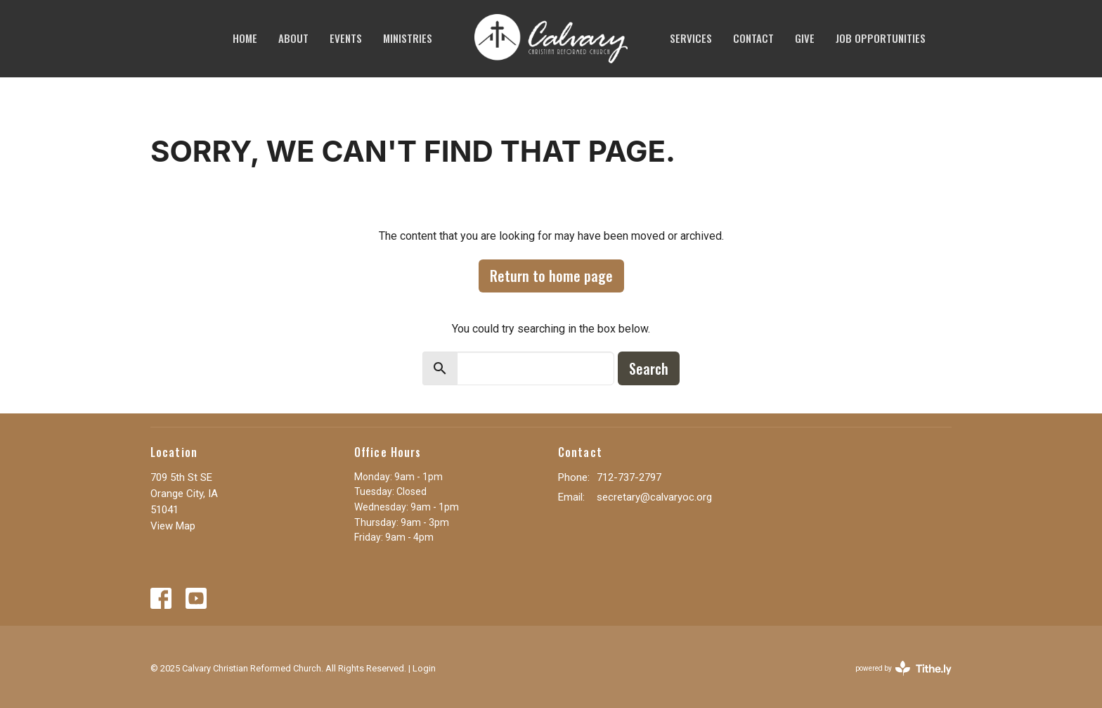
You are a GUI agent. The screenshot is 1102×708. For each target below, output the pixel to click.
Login (424, 668)
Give (805, 38)
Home (245, 38)
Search (648, 368)
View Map (172, 526)
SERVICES (691, 38)
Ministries (407, 38)
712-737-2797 (629, 477)
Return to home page (551, 275)
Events (346, 38)
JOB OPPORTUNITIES (881, 38)
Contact (753, 38)
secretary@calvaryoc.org (654, 497)
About (293, 38)
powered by (903, 668)
